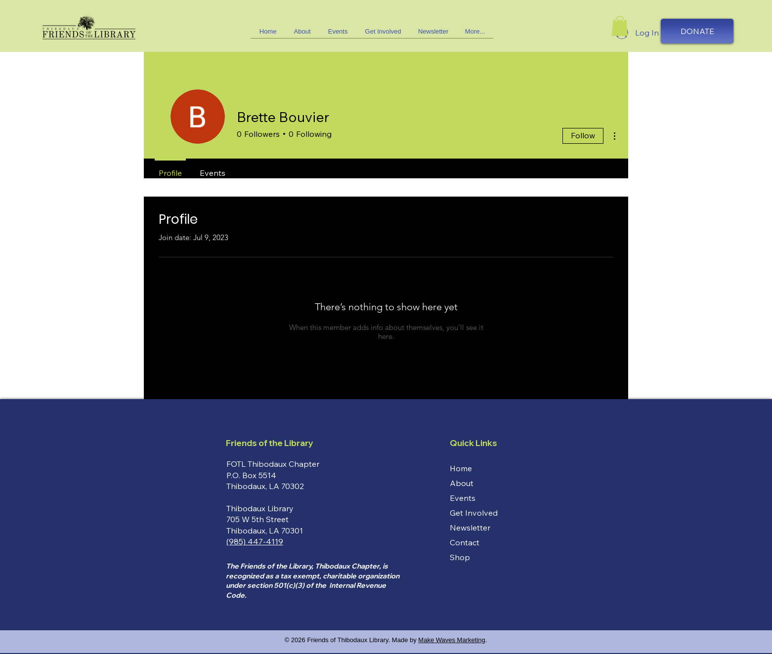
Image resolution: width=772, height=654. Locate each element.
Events (462, 498)
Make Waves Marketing (451, 640)
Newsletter (470, 527)
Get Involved (474, 513)
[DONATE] (697, 31)
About (461, 483)
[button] (383, 34)
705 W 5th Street (257, 519)
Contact (464, 542)
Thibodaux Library (260, 508)
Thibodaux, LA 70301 (264, 530)
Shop (460, 557)
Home (461, 468)
